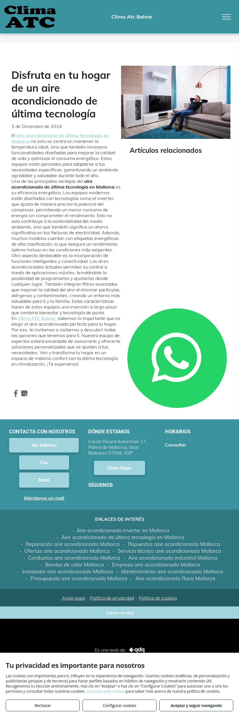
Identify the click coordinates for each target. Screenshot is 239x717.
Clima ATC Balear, (37, 318)
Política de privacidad (112, 598)
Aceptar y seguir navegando (196, 705)
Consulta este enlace (105, 691)
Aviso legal (73, 598)
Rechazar (43, 705)
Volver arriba (120, 613)
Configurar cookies (119, 705)
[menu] (226, 16)
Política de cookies (158, 598)
